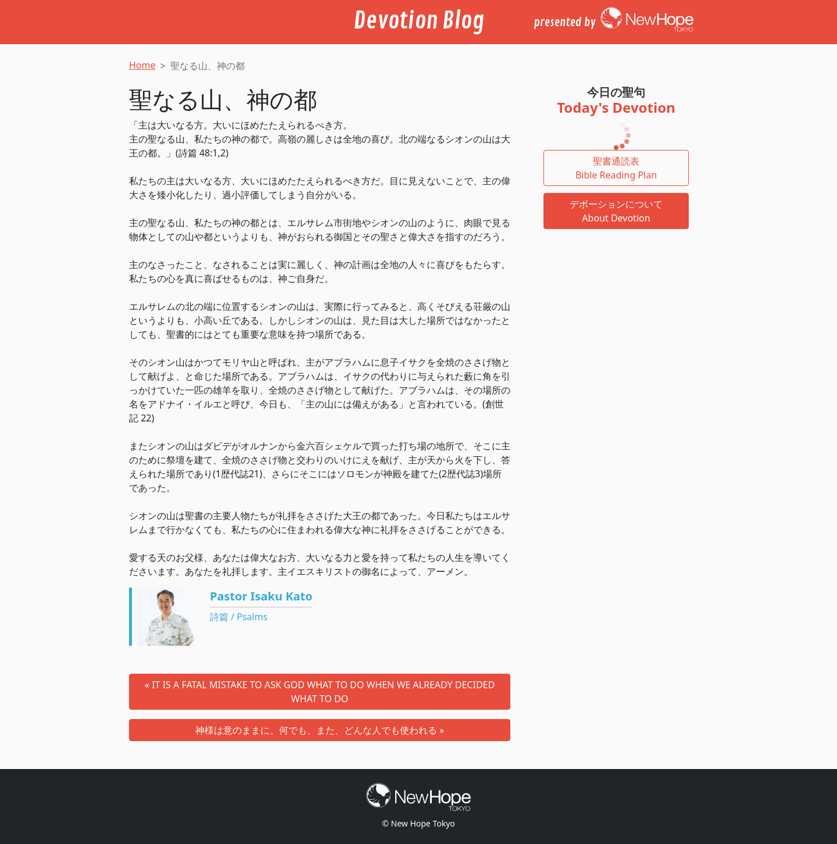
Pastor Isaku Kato (261, 596)
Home (142, 65)
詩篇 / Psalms (238, 616)
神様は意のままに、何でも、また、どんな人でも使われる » (319, 730)
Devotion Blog (418, 20)
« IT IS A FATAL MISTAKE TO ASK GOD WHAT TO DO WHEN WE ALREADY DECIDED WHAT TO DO (320, 691)
